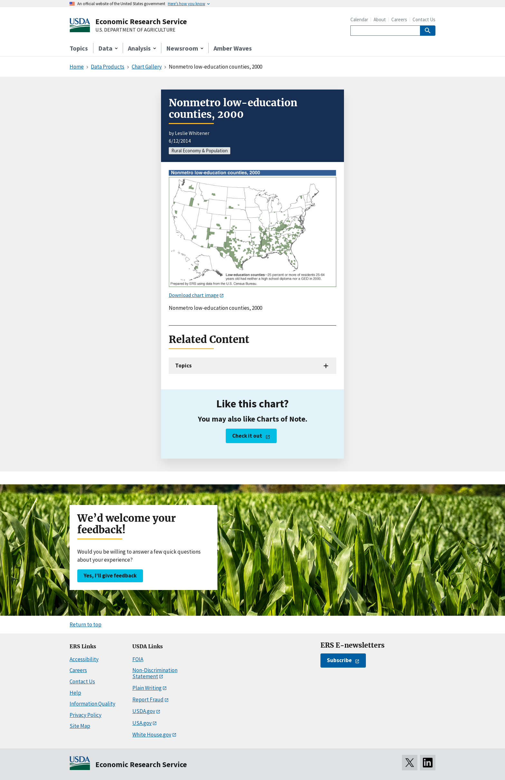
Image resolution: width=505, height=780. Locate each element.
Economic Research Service (141, 21)
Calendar (359, 19)
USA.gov (142, 723)
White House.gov (151, 734)
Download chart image (194, 295)
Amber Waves (233, 48)
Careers (399, 19)
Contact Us (424, 19)
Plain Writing (147, 687)
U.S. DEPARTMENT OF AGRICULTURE (135, 30)
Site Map (80, 725)
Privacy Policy (85, 714)
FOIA (137, 659)
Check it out (247, 435)
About (380, 19)
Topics (79, 48)
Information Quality (92, 703)
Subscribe (339, 660)
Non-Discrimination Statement (154, 673)
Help (75, 692)
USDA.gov (143, 711)
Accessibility (84, 659)
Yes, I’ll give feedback (110, 575)
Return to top (85, 624)
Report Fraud (148, 699)
